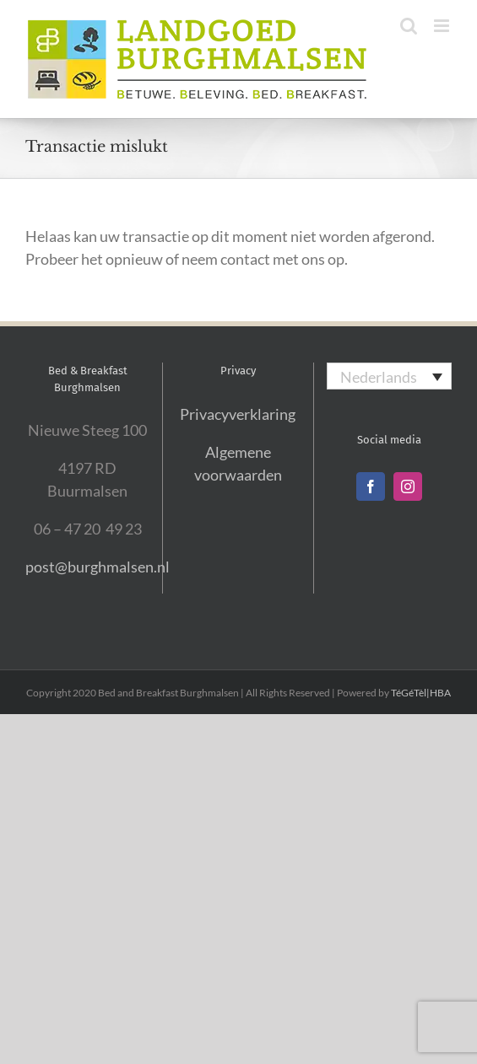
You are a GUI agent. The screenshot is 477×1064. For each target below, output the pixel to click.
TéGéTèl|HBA (421, 692)
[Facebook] (370, 486)
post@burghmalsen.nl (97, 566)
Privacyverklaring (237, 414)
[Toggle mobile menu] (443, 26)
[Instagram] (407, 486)
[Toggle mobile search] (408, 26)
